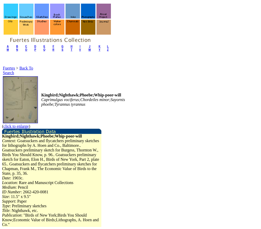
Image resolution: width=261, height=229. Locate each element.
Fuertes (9, 68)
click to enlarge (16, 126)
